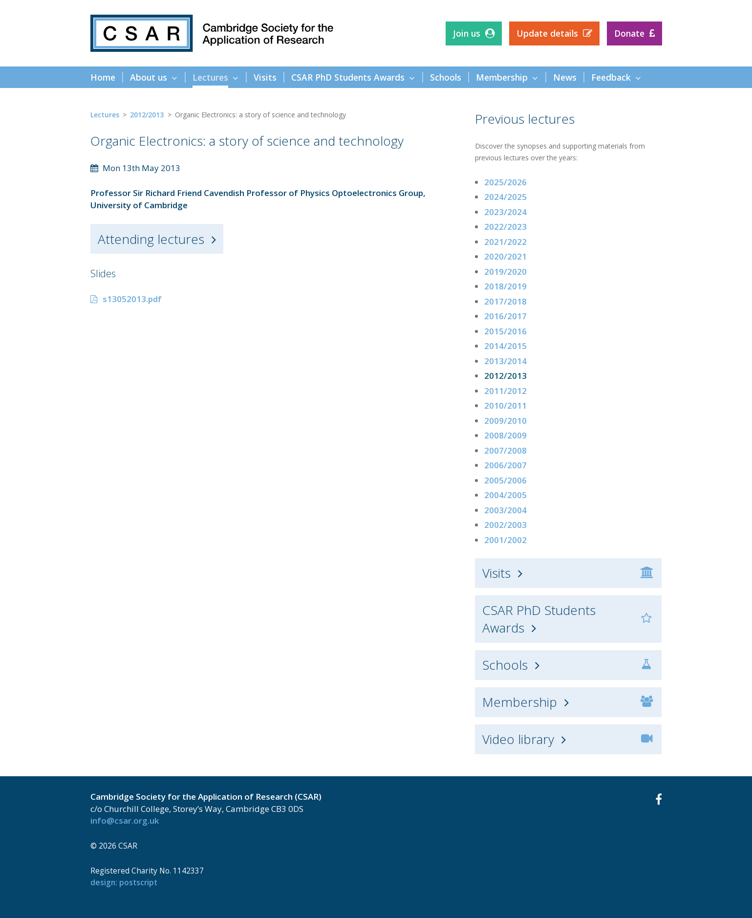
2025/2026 (505, 182)
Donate (629, 33)
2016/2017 (505, 316)
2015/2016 (505, 331)
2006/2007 (505, 465)
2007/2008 (505, 450)
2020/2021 (505, 256)
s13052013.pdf (132, 299)
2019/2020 (505, 271)
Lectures (104, 114)
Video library (518, 739)
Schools (505, 665)
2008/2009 (505, 435)
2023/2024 (505, 212)
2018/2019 (505, 286)
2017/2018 (505, 301)
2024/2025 (505, 196)
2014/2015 (505, 345)
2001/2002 (505, 540)
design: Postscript (123, 882)
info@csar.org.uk (124, 820)
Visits (496, 573)
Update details (547, 33)
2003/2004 (505, 510)
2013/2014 (505, 361)
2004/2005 (505, 495)
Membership (519, 702)
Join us (466, 33)
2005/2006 (505, 480)
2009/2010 (505, 420)
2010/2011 (505, 405)
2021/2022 (505, 241)
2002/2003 (505, 524)
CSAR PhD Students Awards (539, 618)
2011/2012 (505, 390)
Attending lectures (151, 239)
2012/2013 (147, 114)
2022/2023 (505, 226)
